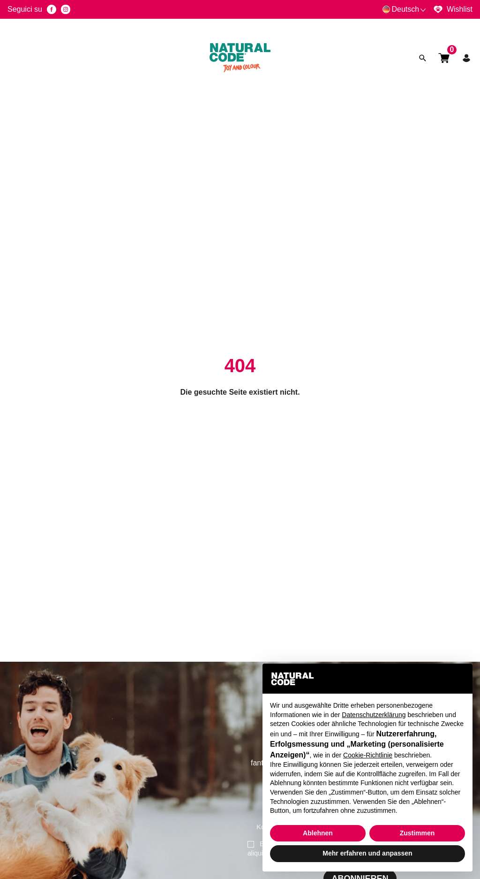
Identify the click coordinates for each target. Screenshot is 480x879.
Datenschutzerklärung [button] (373, 714)
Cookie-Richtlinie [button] (367, 755)
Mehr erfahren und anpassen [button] (367, 853)
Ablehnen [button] (318, 833)
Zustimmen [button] (417, 833)
